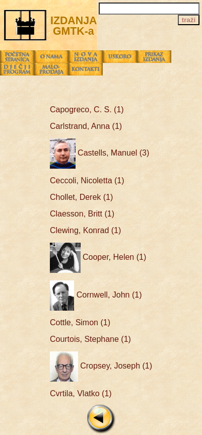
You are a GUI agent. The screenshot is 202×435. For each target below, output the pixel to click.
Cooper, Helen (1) (98, 257)
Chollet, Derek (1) (81, 197)
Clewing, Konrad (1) (85, 230)
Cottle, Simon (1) (80, 322)
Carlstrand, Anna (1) (86, 126)
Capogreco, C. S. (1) (87, 109)
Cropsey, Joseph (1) (101, 365)
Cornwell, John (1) (96, 295)
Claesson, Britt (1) (82, 213)
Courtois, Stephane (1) (90, 339)
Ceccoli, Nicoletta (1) (87, 180)
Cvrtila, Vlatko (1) (81, 393)
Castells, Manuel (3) (99, 153)
